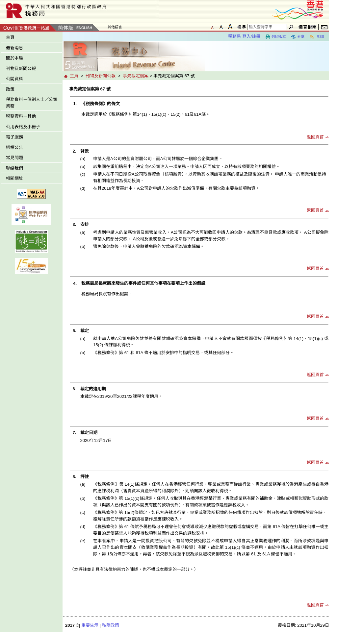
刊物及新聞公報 (21, 68)
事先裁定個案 (135, 75)
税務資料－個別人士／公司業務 (31, 103)
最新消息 (14, 47)
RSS (316, 36)
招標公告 (14, 147)
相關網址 (14, 178)
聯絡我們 (14, 168)
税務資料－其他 (21, 116)
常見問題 (14, 157)
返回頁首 (315, 136)
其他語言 (115, 27)
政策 (10, 89)
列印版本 (275, 36)
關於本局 (14, 58)
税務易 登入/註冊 (244, 36)
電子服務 (14, 136)
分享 (297, 36)
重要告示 (89, 625)
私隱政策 (110, 625)
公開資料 (14, 78)
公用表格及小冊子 (23, 126)
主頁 (10, 37)
